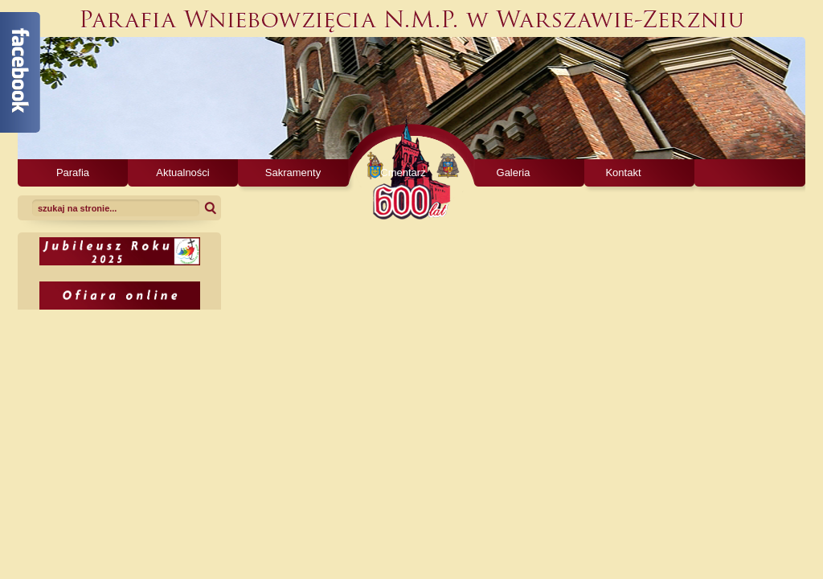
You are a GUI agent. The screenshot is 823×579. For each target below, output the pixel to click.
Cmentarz (402, 172)
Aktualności (182, 172)
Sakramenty (293, 172)
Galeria (513, 172)
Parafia (72, 172)
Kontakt (623, 172)
